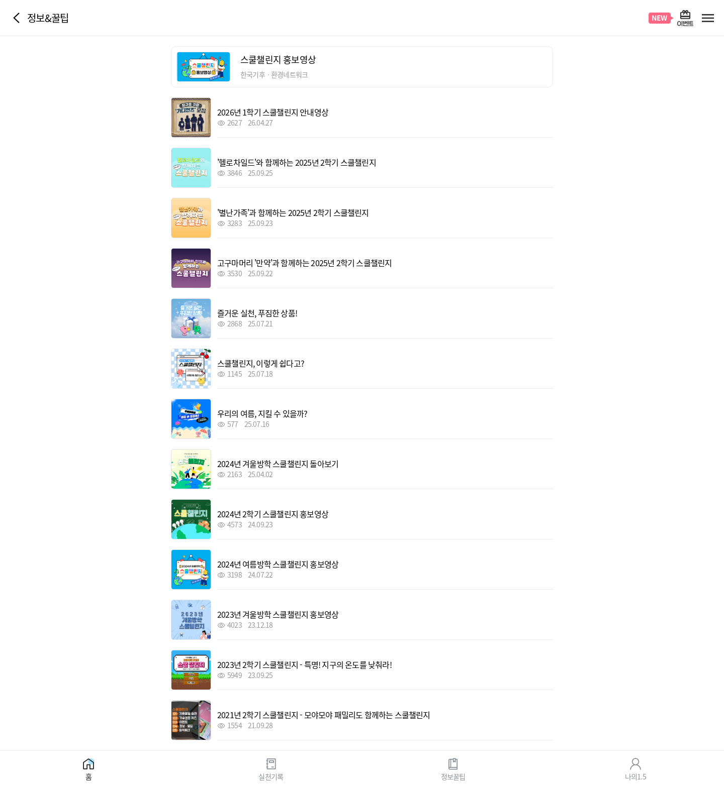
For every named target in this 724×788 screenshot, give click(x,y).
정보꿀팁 (453, 775)
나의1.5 (635, 775)
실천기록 (270, 775)
